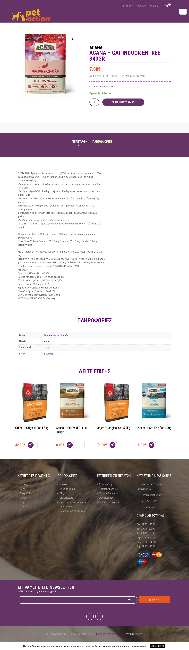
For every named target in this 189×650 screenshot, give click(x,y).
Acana (96, 47)
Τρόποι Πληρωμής (109, 493)
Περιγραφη (79, 142)
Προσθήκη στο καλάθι (123, 102)
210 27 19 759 (149, 501)
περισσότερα (139, 646)
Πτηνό (23, 497)
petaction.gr (148, 507)
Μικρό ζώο (26, 493)
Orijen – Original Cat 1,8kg (32, 428)
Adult (46, 341)
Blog (62, 493)
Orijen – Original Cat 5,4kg (113, 428)
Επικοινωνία (66, 497)
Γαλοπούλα (50, 335)
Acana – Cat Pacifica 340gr (155, 428)
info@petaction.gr (151, 495)
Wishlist (154, 6)
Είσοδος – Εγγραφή (134, 6)
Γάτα (22, 489)
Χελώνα (24, 506)
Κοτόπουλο (62, 335)
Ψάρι (22, 502)
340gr (47, 347)
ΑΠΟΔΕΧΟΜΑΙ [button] (157, 646)
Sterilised (48, 353)
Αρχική (64, 484)
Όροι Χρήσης (106, 484)
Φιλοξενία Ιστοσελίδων (110, 634)
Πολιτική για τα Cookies (72, 511)
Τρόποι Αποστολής (109, 489)
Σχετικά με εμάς (68, 489)
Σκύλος (24, 484)
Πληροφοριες (102, 142)
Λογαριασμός (106, 497)
